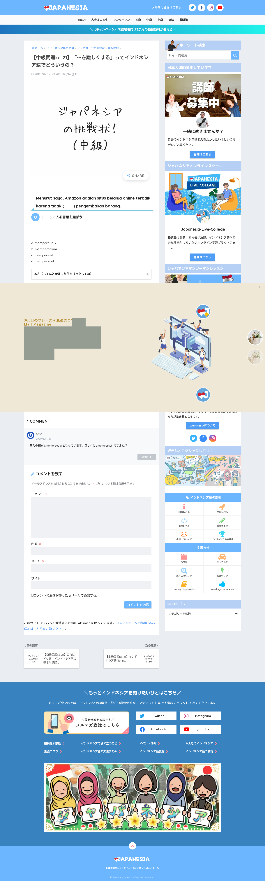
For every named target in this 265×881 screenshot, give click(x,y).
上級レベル (184, 522)
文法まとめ (222, 522)
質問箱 (183, 20)
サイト (36, 578)
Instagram (197, 716)
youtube (196, 729)
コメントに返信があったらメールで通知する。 (65, 595)
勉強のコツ (222, 572)
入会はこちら (99, 20)
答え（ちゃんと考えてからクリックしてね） (63, 274)
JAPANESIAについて (202, 425)
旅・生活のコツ (184, 572)
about (81, 20)
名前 (36, 544)
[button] (255, 337)
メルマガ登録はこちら (166, 7)
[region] (132, 347)
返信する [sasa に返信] (146, 456)
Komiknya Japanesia (222, 586)
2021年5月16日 (43, 438)
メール (38, 561)
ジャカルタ (222, 558)
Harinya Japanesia (184, 586)
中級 (149, 20)
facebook (153, 729)
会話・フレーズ (184, 536)
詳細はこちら (202, 154)
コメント (39, 494)
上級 (160, 20)
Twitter (152, 716)
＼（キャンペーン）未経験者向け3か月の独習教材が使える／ (132, 29)
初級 (138, 20)
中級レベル (222, 508)
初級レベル (184, 508)
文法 (171, 20)
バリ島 (184, 558)
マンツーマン (121, 20)
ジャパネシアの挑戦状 (222, 536)
